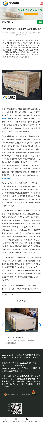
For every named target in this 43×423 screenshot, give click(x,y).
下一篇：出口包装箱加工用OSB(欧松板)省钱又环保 (20, 289)
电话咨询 (37, 420)
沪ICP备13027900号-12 (21, 358)
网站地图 (35, 358)
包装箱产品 (16, 420)
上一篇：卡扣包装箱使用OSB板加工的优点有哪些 (19, 285)
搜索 (40, 22)
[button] (40, 325)
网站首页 (5, 420)
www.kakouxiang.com (10, 368)
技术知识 (11, 294)
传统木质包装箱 (27, 420)
